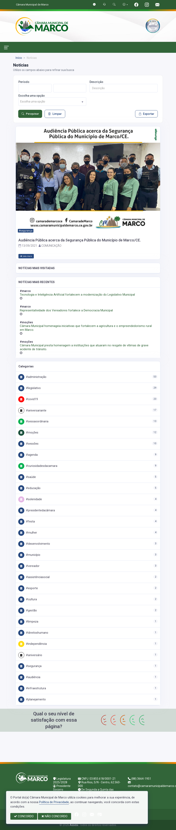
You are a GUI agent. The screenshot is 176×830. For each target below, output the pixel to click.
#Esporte (28, 588)
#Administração (32, 377)
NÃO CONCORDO (54, 816)
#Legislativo (29, 388)
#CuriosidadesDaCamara (37, 465)
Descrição (96, 82)
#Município (29, 554)
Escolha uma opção (31, 95)
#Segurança (30, 666)
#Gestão (27, 610)
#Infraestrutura (32, 688)
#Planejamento (32, 699)
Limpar (55, 114)
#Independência (32, 643)
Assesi (74, 825)
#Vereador (28, 566)
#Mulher (27, 532)
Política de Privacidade (54, 802)
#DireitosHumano (33, 632)
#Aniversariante (32, 410)
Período (23, 82)
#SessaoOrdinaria (33, 421)
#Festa (26, 521)
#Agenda (28, 454)
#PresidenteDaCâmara (36, 510)
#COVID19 (28, 399)
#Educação (29, 488)
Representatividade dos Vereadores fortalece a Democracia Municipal (66, 310)
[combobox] (52, 101)
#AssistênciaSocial (34, 577)
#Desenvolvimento (34, 543)
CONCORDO (24, 816)
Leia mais (26, 256)
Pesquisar (30, 113)
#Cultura (27, 599)
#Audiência (29, 677)
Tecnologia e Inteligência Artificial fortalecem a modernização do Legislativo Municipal (77, 294)
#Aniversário (30, 655)
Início (19, 57)
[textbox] (52, 102)
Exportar (146, 114)
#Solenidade (30, 499)
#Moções (28, 432)
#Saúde (27, 477)
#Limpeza (28, 621)
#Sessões (28, 443)
